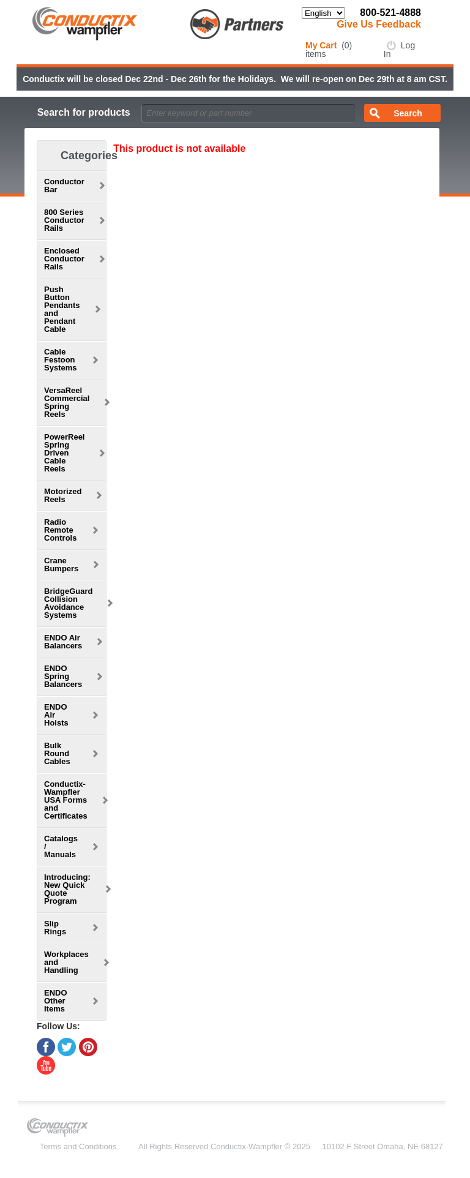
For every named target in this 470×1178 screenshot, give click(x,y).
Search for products (83, 112)
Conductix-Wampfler (246, 1146)
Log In (399, 49)
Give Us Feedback (379, 24)
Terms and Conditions (78, 1146)
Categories (89, 155)
